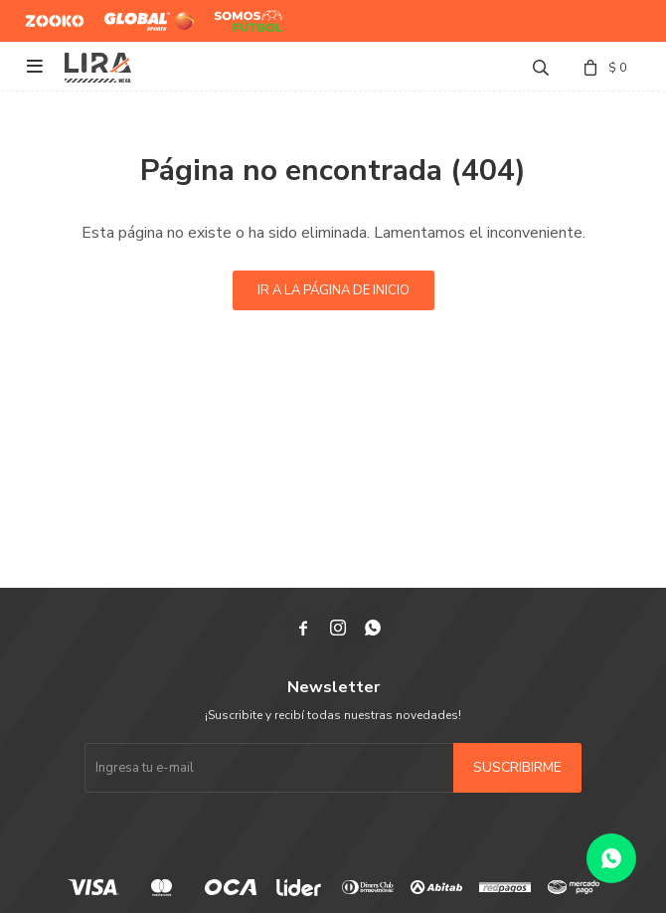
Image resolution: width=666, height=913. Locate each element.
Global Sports (144, 13)
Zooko (44, 13)
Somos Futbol (234, 21)
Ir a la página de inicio (333, 290)
